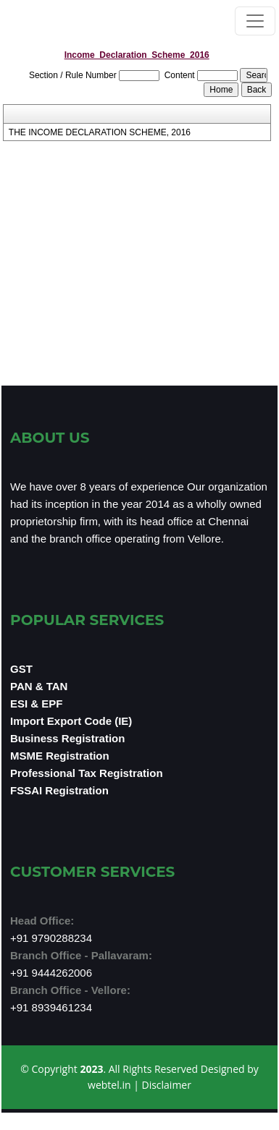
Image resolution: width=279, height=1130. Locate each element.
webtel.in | (114, 1085)
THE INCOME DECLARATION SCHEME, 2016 (100, 132)
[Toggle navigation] (255, 21)
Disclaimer (166, 1085)
